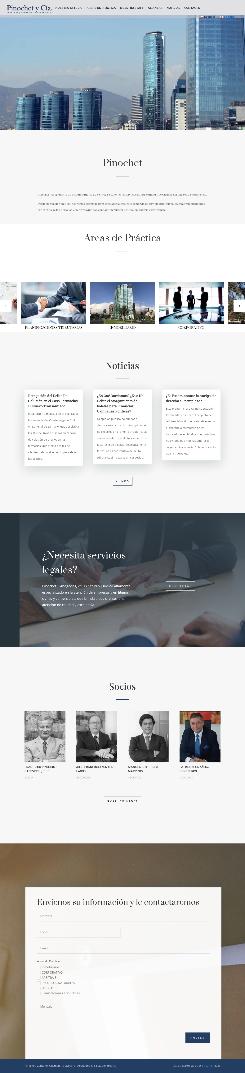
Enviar (216, 1038)
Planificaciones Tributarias (77, 993)
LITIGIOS (64, 988)
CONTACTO (192, 8)
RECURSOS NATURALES (75, 983)
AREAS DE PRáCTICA (101, 8)
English (227, 16)
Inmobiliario (67, 967)
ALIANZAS (155, 8)
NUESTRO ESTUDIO (68, 8)
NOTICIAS (173, 8)
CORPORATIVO (68, 972)
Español (207, 16)
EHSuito (207, 1065)
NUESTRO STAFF (132, 8)
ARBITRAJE (65, 978)
